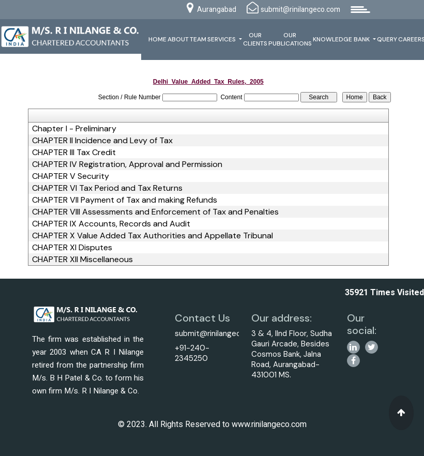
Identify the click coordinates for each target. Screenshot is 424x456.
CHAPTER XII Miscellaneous (82, 259)
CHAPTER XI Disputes (72, 248)
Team (198, 39)
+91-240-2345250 (192, 353)
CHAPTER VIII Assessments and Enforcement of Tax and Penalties (155, 212)
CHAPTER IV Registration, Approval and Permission (127, 164)
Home (157, 39)
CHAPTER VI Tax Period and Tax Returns (107, 188)
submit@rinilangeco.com (219, 333)
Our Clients (255, 39)
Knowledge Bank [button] (342, 39)
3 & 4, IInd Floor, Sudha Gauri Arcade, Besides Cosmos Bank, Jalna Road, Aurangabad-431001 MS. (291, 354)
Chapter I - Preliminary (74, 129)
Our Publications (290, 39)
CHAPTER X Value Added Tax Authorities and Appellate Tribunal (152, 236)
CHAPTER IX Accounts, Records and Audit (111, 224)
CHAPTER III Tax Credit (74, 152)
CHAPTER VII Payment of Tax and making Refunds (124, 200)
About (178, 39)
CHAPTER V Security (70, 176)
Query (387, 39)
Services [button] (222, 39)
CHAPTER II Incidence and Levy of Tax (102, 140)
